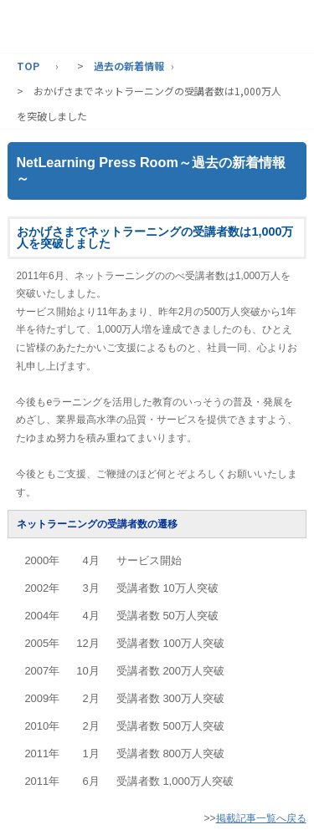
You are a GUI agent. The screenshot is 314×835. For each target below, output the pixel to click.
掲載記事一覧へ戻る (261, 818)
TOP (28, 66)
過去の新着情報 (129, 66)
